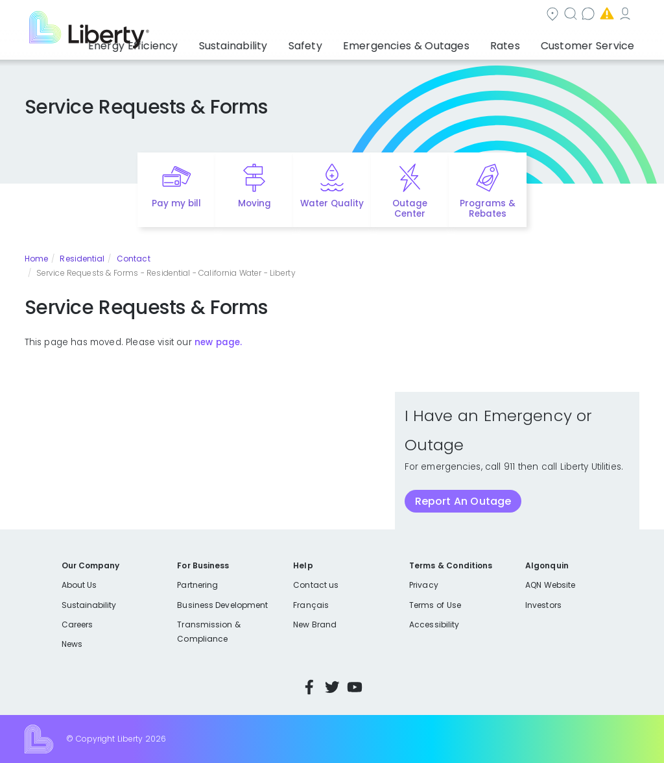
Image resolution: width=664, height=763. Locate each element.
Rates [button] (522, 42)
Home (36, 258)
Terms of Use (435, 605)
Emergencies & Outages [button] (437, 42)
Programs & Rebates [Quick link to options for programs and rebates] (488, 209)
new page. (218, 342)
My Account (560, 15)
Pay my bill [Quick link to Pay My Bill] (177, 203)
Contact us (397, 15)
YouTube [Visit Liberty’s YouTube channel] (354, 687)
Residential (82, 258)
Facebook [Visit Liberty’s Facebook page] (309, 687)
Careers (77, 624)
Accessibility (434, 624)
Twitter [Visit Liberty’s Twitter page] (332, 687)
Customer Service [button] (591, 42)
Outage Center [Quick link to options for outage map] (409, 209)
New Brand (315, 624)
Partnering (197, 584)
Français (310, 605)
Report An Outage (463, 501)
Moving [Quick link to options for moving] (254, 203)
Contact (133, 258)
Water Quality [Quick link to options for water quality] (332, 203)
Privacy (423, 584)
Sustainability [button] (288, 42)
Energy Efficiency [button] (201, 42)
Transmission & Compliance (208, 631)
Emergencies (478, 15)
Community (259, 15)
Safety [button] (351, 42)
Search (329, 15)
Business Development (222, 605)
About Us (79, 584)
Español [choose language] (620, 15)
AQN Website (550, 584)
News (72, 643)
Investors (543, 605)
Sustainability (89, 605)
